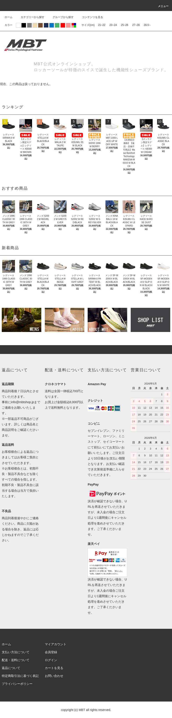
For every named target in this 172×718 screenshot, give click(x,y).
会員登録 (51, 652)
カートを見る (54, 668)
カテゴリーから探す (29, 17)
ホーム (9, 17)
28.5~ (147, 25)
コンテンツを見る (90, 17)
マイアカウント (55, 644)
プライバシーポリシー (17, 683)
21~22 (101, 25)
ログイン (51, 660)
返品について (11, 668)
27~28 (136, 25)
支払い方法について (15, 652)
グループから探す (60, 17)
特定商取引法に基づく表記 (20, 676)
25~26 (124, 25)
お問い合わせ (54, 676)
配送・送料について (15, 660)
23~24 (113, 25)
